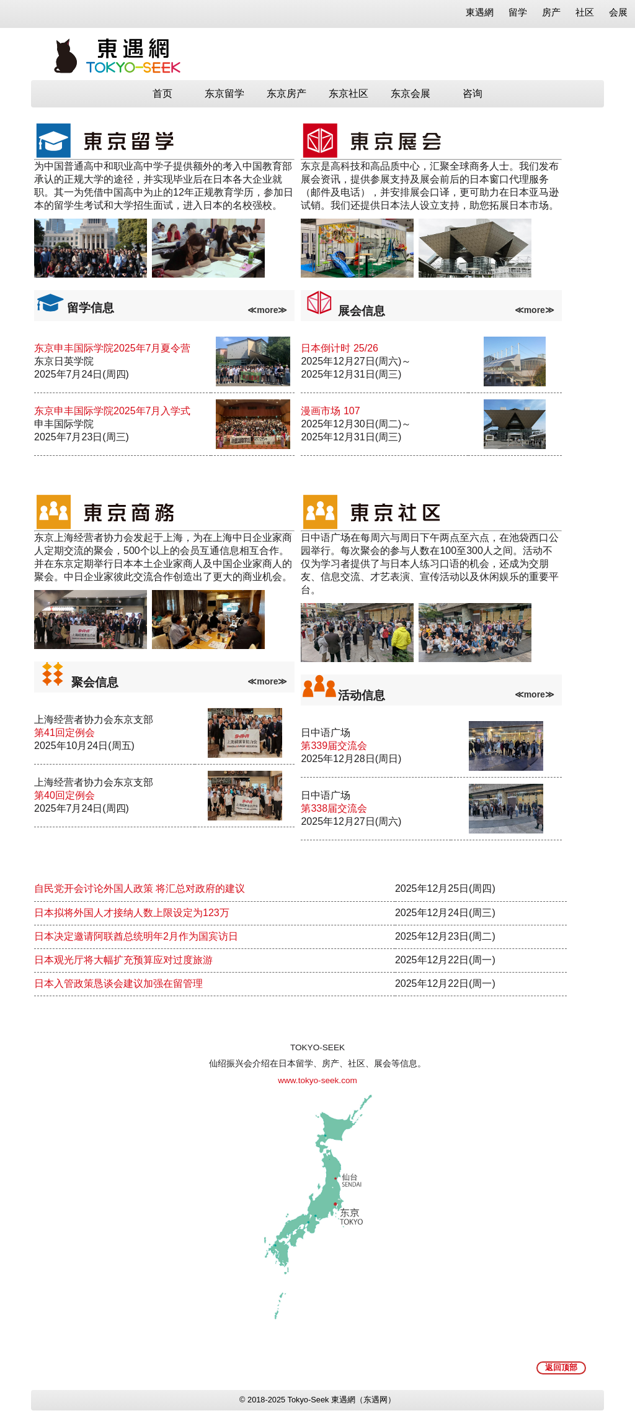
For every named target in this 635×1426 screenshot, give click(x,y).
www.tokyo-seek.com (317, 1080)
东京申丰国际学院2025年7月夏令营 (112, 348)
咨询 (472, 93)
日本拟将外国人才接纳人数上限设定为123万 (131, 912)
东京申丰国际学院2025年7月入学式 (112, 411)
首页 (162, 93)
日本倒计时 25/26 (339, 348)
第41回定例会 (64, 732)
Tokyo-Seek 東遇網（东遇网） (342, 1399)
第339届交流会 (334, 745)
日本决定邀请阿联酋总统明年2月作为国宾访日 (136, 936)
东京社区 (348, 93)
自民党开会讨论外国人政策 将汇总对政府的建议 (139, 888)
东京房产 (286, 93)
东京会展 (410, 93)
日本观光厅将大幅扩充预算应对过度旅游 (123, 960)
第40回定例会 (64, 795)
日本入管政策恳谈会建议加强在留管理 (118, 983)
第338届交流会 (334, 808)
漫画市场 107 (330, 411)
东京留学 (224, 93)
